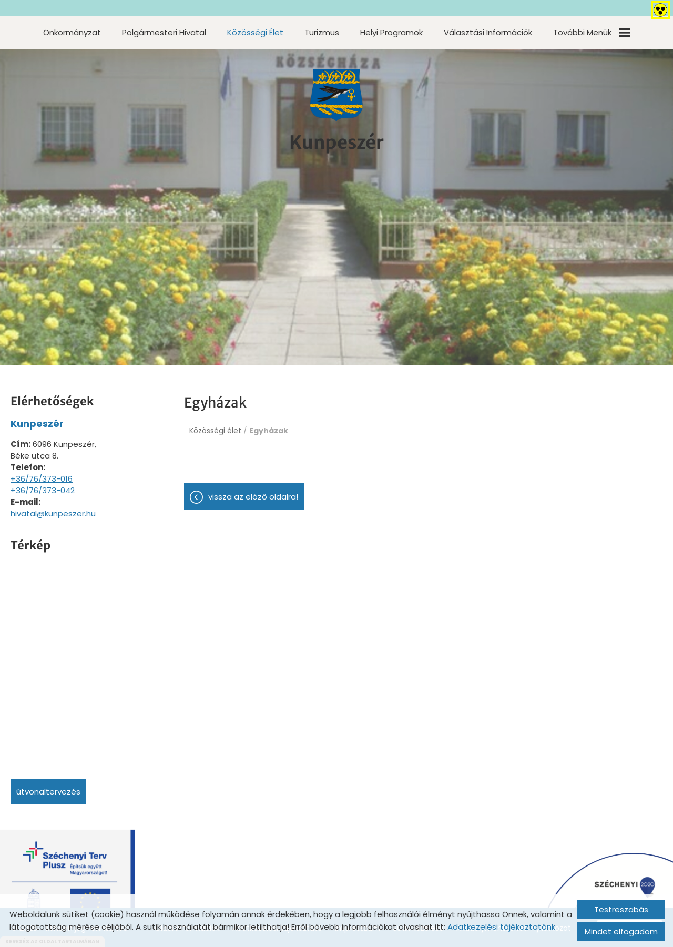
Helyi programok (391, 32)
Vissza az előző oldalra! (253, 497)
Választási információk (488, 32)
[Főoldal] (336, 96)
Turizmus (321, 32)
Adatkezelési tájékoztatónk (501, 926)
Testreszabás (621, 909)
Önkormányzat (72, 32)
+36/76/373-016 (42, 478)
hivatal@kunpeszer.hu (53, 513)
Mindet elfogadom (621, 931)
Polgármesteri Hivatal (164, 32)
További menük (591, 32)
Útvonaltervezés (48, 791)
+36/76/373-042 (43, 490)
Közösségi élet (255, 32)
